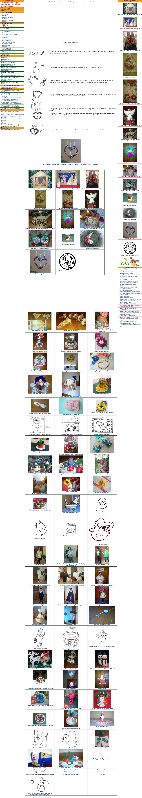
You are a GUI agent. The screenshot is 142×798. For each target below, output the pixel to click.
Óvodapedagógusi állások (8, 67)
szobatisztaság (6, 45)
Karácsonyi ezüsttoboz (92, 247)
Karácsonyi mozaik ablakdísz (68, 270)
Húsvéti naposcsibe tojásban (40, 473)
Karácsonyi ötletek (7, 20)
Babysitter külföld (6, 59)
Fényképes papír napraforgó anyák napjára (71, 370)
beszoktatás (5, 36)
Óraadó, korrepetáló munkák (9, 77)
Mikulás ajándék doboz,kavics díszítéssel (40, 724)
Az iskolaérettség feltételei (10, 85)
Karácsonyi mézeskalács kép (40, 247)
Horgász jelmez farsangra (102, 624)
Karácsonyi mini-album (68, 243)
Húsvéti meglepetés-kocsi (71, 512)
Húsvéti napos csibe (102, 510)
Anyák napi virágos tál (102, 393)
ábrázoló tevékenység (8, 33)
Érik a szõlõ (102, 747)
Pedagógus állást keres (8, 64)
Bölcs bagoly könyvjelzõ (39, 330)
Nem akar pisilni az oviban (127, 272)
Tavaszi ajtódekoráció (71, 770)
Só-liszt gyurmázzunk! (71, 772)
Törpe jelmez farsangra (40, 647)
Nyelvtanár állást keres (7, 72)
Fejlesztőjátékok (6, 89)
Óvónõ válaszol (7, 23)
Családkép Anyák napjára (102, 433)
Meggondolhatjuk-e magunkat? (128, 287)
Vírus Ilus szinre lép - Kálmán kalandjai (12, 114)
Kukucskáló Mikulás (71, 668)
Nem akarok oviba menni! (127, 275)
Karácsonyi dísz (40, 273)
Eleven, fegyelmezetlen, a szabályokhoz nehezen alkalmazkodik (130, 298)
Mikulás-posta (102, 688)
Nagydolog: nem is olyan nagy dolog (130, 305)
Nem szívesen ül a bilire (126, 279)
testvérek (4, 46)
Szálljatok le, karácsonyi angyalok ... (92, 208)
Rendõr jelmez (40, 564)
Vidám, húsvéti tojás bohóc (39, 493)
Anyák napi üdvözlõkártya (71, 413)
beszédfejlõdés (6, 54)
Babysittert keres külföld (8, 62)
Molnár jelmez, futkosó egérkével (40, 584)
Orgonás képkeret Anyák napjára (71, 350)
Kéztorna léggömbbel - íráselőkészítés (8, 8)
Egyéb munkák (5, 80)
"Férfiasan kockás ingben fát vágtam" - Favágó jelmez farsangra (70, 564)
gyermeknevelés (6, 30)
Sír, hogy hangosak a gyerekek (128, 276)
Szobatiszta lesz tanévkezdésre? (129, 281)
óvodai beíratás (6, 48)
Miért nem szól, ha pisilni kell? (128, 303)
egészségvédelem (7, 26)
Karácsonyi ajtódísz (40, 208)
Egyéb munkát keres (7, 79)
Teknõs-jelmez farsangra (71, 648)
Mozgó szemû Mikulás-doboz (71, 727)
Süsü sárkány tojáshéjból (102, 453)
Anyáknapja (5, 14)
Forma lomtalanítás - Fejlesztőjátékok (12, 103)
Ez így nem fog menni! (126, 302)
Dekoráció (5, 21)
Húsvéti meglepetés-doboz (71, 535)
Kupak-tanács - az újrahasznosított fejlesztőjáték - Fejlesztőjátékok (11, 98)
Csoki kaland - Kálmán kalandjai (10, 125)
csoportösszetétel (7, 49)
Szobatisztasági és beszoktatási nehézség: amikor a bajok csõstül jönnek (129, 318)
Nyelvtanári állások (6, 74)
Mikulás (4, 18)
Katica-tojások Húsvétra (102, 473)
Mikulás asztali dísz (102, 726)
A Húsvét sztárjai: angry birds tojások (71, 453)
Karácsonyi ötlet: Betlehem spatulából (40, 188)
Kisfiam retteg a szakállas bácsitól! (129, 311)
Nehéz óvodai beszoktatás (127, 315)
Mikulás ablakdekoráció (40, 747)
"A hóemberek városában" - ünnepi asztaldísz (40, 688)
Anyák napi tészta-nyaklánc (102, 370)
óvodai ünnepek (6, 40)
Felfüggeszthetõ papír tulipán (102, 759)
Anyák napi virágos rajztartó (40, 370)
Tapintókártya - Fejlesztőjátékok (10, 106)
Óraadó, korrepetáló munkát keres (11, 75)
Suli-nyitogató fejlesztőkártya (9, 105)
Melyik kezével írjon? (126, 296)
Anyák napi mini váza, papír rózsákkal (40, 393)
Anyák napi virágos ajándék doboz (102, 411)
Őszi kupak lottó (5, 93)
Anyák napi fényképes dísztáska (71, 396)
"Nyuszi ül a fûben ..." (102, 543)
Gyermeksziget (7, 1)
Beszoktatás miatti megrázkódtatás (130, 291)
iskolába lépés (6, 52)
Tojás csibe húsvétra (40, 538)
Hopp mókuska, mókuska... (71, 330)
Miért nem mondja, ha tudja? (128, 300)
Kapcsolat (4, 128)
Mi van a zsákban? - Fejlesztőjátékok (11, 108)
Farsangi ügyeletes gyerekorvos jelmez (102, 584)
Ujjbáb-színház (39, 772)
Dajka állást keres (6, 69)
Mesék (3, 110)
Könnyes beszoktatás (126, 290)
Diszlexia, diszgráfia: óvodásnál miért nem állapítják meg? (130, 313)
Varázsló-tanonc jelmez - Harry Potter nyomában (71, 604)
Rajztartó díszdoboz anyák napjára (40, 412)
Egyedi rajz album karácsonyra (92, 228)
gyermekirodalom (7, 43)
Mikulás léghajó (70, 688)
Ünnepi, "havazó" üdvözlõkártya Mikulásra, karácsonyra (40, 706)
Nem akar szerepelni (125, 288)
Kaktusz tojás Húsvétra (40, 451)
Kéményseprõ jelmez (40, 604)
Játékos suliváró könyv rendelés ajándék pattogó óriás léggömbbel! (10, 4)
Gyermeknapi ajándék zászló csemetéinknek (40, 774)
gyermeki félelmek (7, 31)
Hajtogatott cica (102, 772)
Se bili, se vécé (124, 278)
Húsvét (4, 15)
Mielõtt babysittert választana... (10, 82)
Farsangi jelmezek (7, 17)
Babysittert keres (6, 60)
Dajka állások (5, 70)
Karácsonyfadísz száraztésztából (68, 208)
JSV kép (3, 11)
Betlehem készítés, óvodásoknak (68, 188)
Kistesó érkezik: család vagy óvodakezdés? (128, 309)
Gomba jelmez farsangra (102, 604)
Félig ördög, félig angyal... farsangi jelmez (71, 584)
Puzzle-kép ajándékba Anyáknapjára (71, 433)
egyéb (3, 51)
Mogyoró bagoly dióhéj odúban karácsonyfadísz (40, 228)
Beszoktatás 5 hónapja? (126, 273)
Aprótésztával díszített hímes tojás (71, 473)
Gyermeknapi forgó (40, 770)
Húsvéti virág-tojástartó (102, 492)
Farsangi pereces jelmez (39, 624)
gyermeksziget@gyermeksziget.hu (11, 129)
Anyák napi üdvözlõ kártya (102, 350)
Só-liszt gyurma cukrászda (71, 774)
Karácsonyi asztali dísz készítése (92, 188)
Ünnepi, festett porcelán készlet (71, 767)
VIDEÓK (5, 25)
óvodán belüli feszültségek (9, 34)
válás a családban (7, 39)
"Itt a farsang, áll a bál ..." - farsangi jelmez (102, 646)
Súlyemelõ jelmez (71, 624)
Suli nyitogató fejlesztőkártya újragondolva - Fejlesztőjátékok (10, 101)
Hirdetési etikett (5, 84)
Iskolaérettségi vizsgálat (126, 306)
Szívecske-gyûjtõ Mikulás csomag (70, 707)
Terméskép (102, 774)
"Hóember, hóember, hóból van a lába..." (102, 668)
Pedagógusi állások (7, 65)
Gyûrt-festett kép (102, 770)
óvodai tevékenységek (8, 42)
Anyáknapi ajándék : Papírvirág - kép (40, 433)
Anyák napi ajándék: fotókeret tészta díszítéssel (102, 330)
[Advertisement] (71, 293)
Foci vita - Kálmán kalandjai (9, 126)
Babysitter (4, 57)
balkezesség (5, 37)
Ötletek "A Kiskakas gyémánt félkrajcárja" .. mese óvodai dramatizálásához (39, 793)
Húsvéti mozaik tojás (71, 491)
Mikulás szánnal (40, 668)
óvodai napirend (6, 28)
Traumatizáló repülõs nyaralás (128, 321)
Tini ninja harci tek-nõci (102, 564)
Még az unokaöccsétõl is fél (127, 323)
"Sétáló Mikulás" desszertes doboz (102, 707)
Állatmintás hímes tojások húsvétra (40, 509)
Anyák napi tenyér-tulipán (40, 350)
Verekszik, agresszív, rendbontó (129, 282)
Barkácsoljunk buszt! (40, 767)
